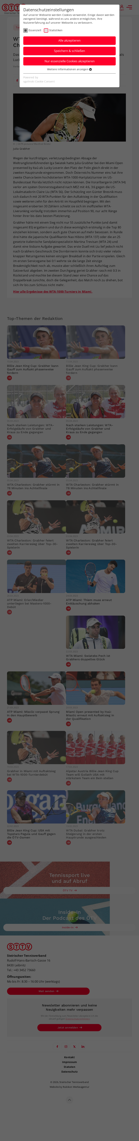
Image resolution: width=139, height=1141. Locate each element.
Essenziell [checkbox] (35, 30)
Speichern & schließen (69, 51)
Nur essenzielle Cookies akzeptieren (70, 61)
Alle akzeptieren (69, 40)
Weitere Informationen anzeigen (69, 69)
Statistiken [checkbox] (55, 30)
